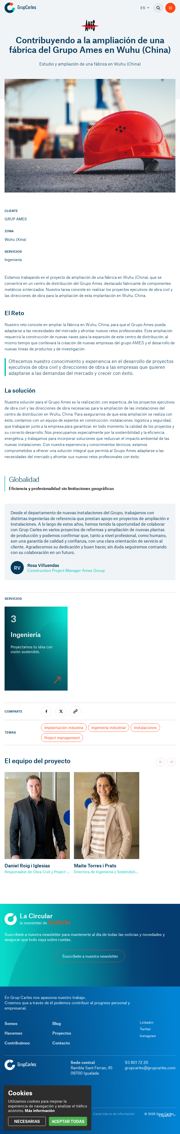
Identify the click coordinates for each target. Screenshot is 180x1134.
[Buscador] (158, 8)
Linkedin (146, 1022)
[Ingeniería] (36, 649)
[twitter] (60, 711)
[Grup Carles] (29, 8)
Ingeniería (13, 259)
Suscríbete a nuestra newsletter (90, 956)
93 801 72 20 (136, 1062)
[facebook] (46, 711)
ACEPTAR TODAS (68, 1121)
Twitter (145, 1029)
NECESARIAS (27, 1121)
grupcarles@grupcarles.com (150, 1067)
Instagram (148, 1036)
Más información (40, 1110)
